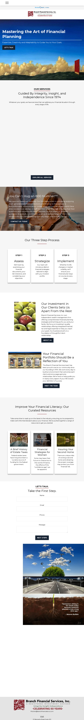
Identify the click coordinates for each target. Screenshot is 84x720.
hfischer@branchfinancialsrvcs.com (42, 711)
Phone (42, 515)
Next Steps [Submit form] (42, 538)
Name (42, 495)
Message (42, 525)
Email (42, 505)
